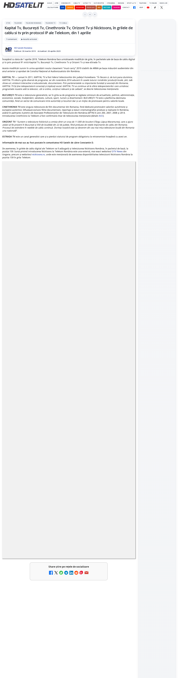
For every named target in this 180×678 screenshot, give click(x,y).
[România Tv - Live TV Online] (125, 538)
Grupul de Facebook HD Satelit (157, 317)
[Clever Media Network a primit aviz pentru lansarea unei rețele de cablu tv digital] (125, 456)
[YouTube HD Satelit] (148, 7)
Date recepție (99, 3)
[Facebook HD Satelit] (134, 7)
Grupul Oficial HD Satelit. (51, 379)
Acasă (49, 3)
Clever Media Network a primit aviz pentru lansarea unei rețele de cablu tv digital (97, 454)
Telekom (116, 7)
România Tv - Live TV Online (92, 533)
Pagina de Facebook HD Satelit (157, 307)
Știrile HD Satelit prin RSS (157, 361)
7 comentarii (11, 39)
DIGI (62, 7)
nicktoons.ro (38, 154)
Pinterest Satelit (157, 353)
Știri (56, 3)
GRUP (141, 7)
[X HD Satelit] (161, 7)
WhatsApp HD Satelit (157, 325)
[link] (35, 462)
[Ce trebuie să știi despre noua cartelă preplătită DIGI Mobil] (57, 490)
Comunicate (65, 3)
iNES (99, 7)
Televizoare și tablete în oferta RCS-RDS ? (38, 557)
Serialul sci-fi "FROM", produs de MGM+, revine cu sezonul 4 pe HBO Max (157, 108)
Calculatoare (52, 7)
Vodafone (80, 7)
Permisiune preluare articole (157, 414)
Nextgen (107, 7)
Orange (70, 7)
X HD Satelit (157, 346)
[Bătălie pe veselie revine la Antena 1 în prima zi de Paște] (157, 59)
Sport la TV (131, 3)
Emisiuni (121, 3)
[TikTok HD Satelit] (155, 7)
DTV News (117, 151)
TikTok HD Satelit (157, 339)
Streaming (111, 3)
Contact (126, 7)
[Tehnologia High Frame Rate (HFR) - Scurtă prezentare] (125, 490)
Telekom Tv (50, 23)
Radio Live (163, 3)
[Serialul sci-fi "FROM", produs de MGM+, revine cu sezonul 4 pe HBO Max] (157, 122)
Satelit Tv (87, 3)
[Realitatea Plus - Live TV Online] (57, 515)
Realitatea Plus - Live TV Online (27, 510)
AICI (101, 115)
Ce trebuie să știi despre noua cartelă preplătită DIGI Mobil (27, 486)
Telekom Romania (33, 23)
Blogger (109, 583)
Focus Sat (91, 7)
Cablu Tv (76, 3)
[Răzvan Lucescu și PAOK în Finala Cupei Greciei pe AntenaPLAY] (157, 91)
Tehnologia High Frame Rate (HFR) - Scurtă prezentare (94, 486)
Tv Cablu (63, 23)
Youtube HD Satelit (157, 332)
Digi (144, 385)
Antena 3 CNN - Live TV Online (94, 510)
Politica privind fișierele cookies (157, 422)
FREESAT (152, 385)
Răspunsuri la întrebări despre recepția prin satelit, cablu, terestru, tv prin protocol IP (37, 535)
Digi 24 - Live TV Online (94, 557)
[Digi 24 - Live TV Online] (125, 564)
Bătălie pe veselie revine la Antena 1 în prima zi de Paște (157, 44)
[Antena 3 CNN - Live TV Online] (125, 515)
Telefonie (142, 3)
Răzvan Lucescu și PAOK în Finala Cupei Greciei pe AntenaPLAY (156, 76)
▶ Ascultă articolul (29, 39)
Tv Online (153, 3)
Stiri (8, 23)
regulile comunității (42, 376)
